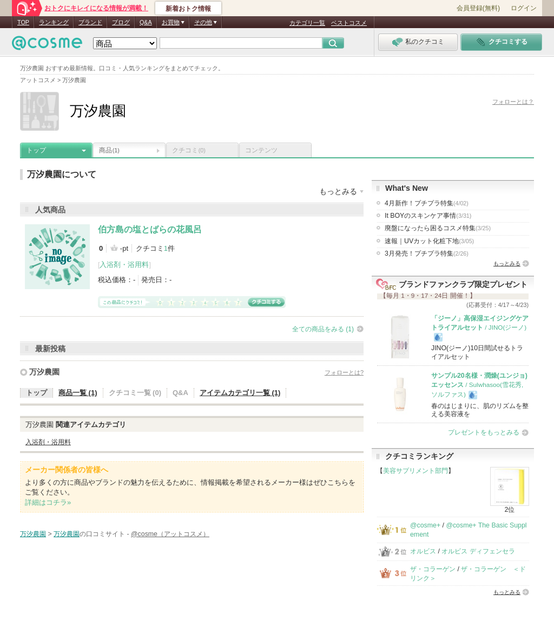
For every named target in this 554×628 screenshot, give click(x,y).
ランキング (54, 22)
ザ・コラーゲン (433, 569)
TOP (23, 22)
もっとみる (506, 263)
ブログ (121, 22)
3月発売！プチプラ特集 (427, 253)
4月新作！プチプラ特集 (427, 203)
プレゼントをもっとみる (483, 432)
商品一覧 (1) (77, 393)
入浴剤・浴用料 (124, 264)
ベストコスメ (349, 22)
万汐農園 (44, 372)
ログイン (524, 8)
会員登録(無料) (478, 8)
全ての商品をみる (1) (323, 329)
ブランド (90, 22)
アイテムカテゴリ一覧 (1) (240, 393)
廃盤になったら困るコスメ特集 (438, 228)
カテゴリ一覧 (307, 22)
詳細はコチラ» (48, 502)
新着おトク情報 (188, 8)
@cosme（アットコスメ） (170, 534)
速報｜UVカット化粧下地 (429, 241)
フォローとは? (344, 372)
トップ (36, 150)
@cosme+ (425, 525)
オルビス (423, 551)
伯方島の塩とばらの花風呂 (150, 229)
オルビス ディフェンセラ (478, 551)
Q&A (146, 22)
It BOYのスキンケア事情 (428, 215)
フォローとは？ (513, 101)
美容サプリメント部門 (415, 471)
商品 (109, 150)
